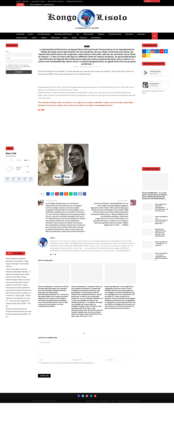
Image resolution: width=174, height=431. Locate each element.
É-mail (8, 58)
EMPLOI (114, 401)
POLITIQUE (141, 34)
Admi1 (77, 66)
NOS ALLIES (129, 34)
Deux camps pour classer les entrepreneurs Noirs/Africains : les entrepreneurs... (161, 207)
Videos (74, 38)
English (147, 1)
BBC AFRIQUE (17, 253)
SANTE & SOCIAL (21, 38)
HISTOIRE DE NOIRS (43, 34)
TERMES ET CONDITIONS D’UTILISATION (129, 401)
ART (78, 34)
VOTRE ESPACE (95, 38)
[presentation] (52, 369)
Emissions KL (55, 38)
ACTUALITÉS (20, 34)
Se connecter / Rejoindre (55, 1)
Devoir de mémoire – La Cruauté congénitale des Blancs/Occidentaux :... (161, 256)
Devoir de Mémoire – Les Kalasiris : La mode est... (161, 243)
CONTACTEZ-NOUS (104, 401)
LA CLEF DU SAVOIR (115, 34)
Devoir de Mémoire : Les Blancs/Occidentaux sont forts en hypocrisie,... (161, 220)
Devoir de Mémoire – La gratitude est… (42, 4)
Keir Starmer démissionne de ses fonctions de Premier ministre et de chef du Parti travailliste (19, 311)
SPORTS (34, 38)
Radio (65, 38)
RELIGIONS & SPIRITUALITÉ (63, 34)
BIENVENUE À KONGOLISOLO (75, 1)
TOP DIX (30, 34)
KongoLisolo (154, 84)
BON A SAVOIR (88, 34)
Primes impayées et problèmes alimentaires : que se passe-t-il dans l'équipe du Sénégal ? (17, 261)
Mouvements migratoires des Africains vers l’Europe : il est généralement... (160, 232)
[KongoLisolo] (145, 87)
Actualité (87, 46)
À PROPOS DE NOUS (91, 401)
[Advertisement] (61, 80)
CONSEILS (101, 34)
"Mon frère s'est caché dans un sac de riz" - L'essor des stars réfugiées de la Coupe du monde (18, 300)
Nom (7, 51)
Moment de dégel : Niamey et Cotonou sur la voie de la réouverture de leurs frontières (18, 282)
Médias (43, 38)
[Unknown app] (145, 75)
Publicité (83, 38)
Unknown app (155, 71)
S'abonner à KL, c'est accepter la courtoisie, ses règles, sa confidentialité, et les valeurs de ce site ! (18, 66)
